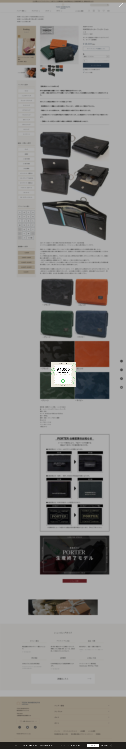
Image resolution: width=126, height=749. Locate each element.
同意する (93, 745)
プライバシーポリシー (106, 745)
